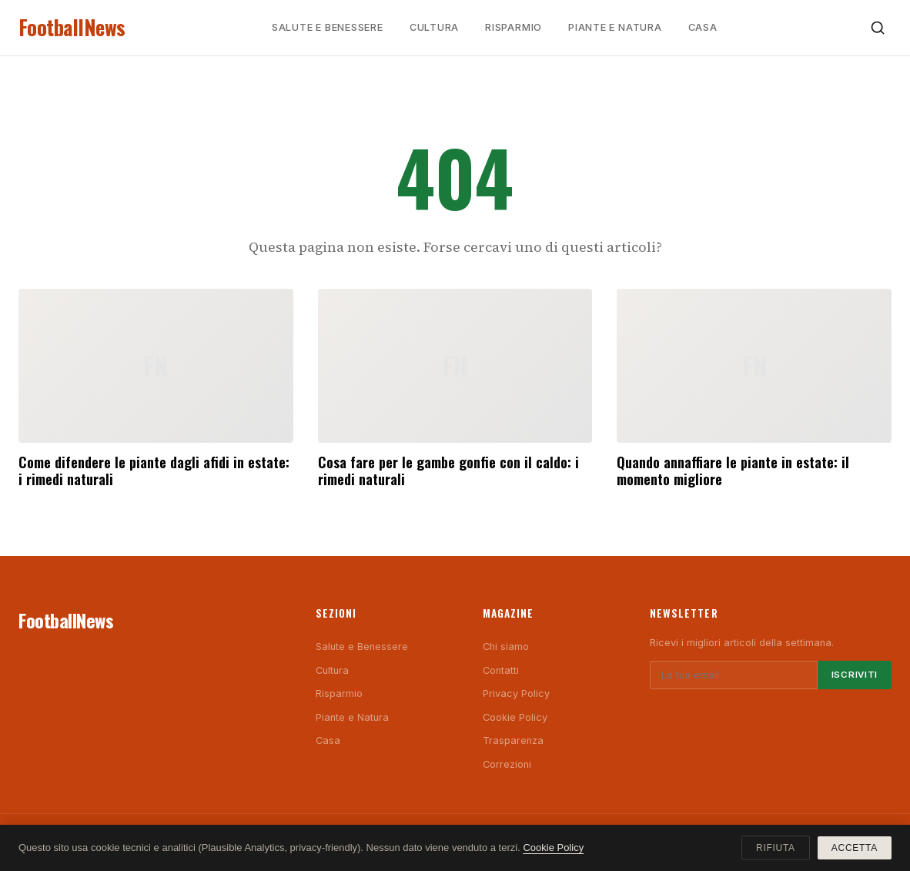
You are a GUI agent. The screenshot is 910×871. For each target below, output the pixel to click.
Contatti (501, 670)
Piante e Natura (615, 27)
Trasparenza (513, 740)
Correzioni (507, 764)
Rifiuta (775, 848)
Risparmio (513, 27)
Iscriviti (854, 674)
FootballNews (71, 27)
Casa (703, 27)
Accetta (854, 848)
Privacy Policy (516, 693)
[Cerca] (878, 28)
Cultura (434, 27)
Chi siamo (506, 646)
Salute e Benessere (327, 27)
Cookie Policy (515, 717)
